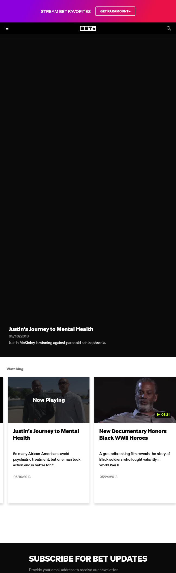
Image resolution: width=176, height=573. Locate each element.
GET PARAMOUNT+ (115, 11)
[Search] (169, 28)
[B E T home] (88, 31)
